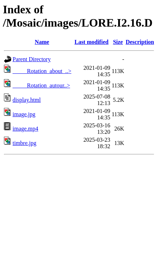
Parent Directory (32, 59)
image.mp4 (25, 129)
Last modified (91, 42)
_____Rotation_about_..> (42, 71)
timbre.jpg (24, 143)
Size (118, 42)
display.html (27, 100)
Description (140, 42)
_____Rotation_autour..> (41, 85)
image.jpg (24, 114)
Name (42, 42)
